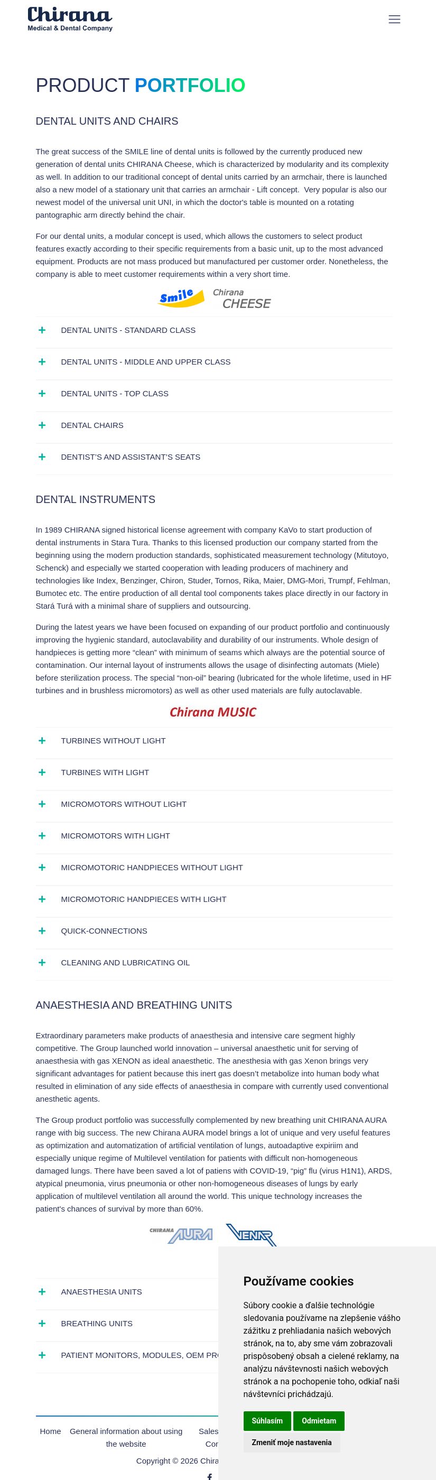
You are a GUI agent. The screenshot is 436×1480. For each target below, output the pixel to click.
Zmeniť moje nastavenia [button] (292, 1442)
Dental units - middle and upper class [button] (146, 361)
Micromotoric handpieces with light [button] (144, 899)
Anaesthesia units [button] (101, 1291)
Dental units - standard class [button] (128, 329)
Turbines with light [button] (105, 772)
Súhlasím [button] (267, 1421)
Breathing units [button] (97, 1323)
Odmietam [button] (319, 1421)
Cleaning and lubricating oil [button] (125, 962)
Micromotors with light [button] (115, 835)
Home (50, 1431)
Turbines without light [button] (113, 740)
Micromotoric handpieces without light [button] (152, 867)
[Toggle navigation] (395, 19)
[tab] (214, 330)
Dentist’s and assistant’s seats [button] (131, 456)
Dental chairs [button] (92, 425)
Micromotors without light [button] (124, 803)
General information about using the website (126, 1437)
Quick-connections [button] (104, 930)
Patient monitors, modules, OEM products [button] (156, 1355)
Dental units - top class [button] (115, 393)
